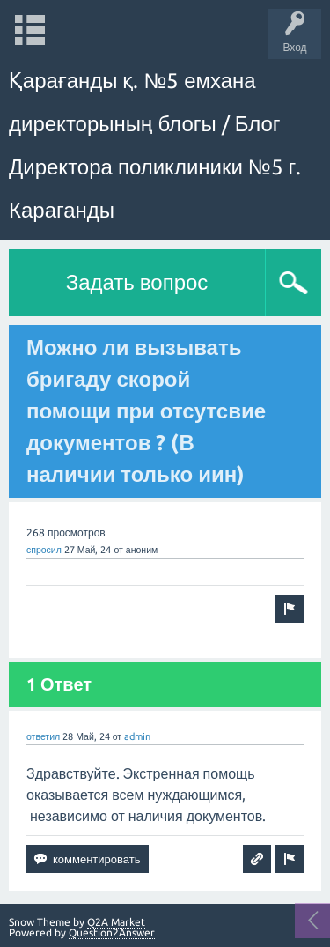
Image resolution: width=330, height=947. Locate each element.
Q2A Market (116, 922)
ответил (43, 736)
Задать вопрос (137, 282)
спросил (44, 549)
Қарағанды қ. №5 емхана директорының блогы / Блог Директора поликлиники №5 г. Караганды (155, 145)
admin (137, 736)
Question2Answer (112, 932)
